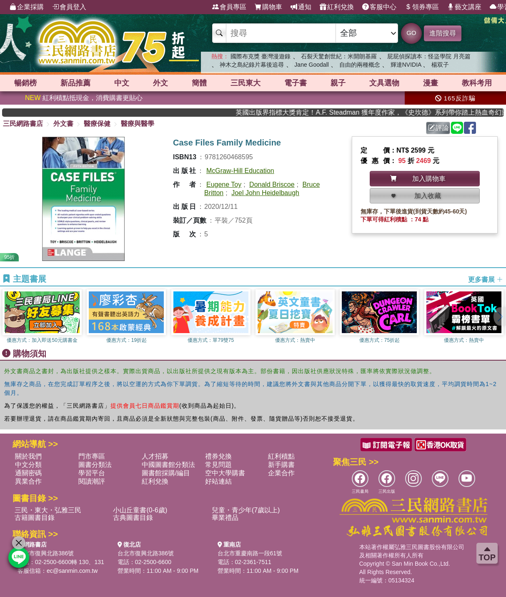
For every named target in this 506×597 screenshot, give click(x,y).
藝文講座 (464, 7)
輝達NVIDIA (407, 64)
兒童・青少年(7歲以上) (246, 510)
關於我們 (28, 456)
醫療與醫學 (137, 123)
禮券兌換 (218, 456)
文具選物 (384, 83)
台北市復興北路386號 (46, 553)
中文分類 (28, 464)
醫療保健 (97, 123)
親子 (338, 83)
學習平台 (91, 473)
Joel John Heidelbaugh (265, 192)
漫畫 (430, 83)
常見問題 (218, 464)
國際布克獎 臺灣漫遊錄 (260, 56)
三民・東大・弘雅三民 (48, 510)
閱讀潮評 (91, 481)
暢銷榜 (25, 83)
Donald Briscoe (272, 184)
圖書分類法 (95, 464)
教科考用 (477, 83)
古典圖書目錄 (133, 517)
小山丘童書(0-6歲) (140, 510)
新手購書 (281, 464)
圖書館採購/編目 (166, 473)
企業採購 (27, 7)
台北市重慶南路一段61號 (250, 553)
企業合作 (281, 473)
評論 (438, 127)
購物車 (268, 7)
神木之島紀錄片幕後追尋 (252, 64)
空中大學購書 (225, 473)
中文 (121, 83)
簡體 (199, 83)
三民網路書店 (23, 123)
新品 (75, 83)
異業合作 (28, 481)
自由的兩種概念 (359, 64)
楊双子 (440, 64)
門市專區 (91, 456)
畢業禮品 (225, 517)
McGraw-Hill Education (240, 170)
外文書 (63, 123)
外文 (160, 83)
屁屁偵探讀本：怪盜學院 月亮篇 (429, 56)
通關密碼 (28, 473)
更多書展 (485, 279)
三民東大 (245, 83)
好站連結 (218, 481)
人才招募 (155, 456)
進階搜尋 (442, 33)
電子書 (295, 83)
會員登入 (69, 7)
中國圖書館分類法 (168, 464)
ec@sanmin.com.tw (72, 570)
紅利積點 (281, 456)
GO (411, 32)
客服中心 (379, 7)
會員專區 (229, 7)
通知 (301, 7)
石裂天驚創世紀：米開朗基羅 (339, 56)
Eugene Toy (223, 184)
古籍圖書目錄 (35, 517)
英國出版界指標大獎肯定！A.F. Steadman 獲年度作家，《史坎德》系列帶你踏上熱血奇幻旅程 (378, 112)
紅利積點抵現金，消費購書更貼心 (84, 97)
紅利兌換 (337, 7)
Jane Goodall (311, 64)
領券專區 (422, 7)
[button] (499, 316)
